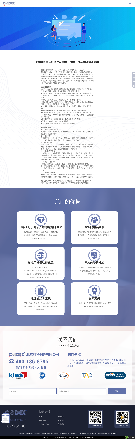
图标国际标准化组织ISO (33, 433)
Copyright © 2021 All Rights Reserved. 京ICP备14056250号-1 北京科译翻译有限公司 (67, 437)
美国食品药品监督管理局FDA (51, 433)
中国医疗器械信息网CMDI (70, 433)
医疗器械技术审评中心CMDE (89, 433)
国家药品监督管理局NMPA (107, 433)
